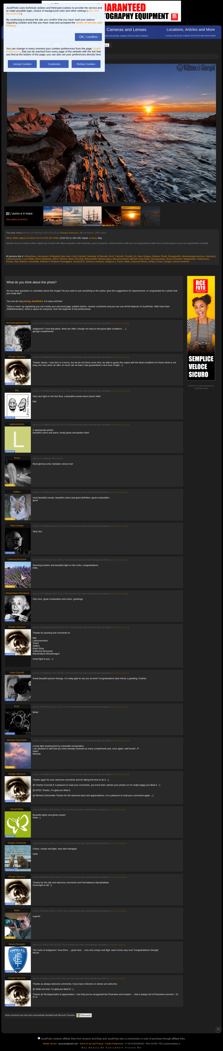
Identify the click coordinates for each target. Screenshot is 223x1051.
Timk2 (120, 261)
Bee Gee (65, 256)
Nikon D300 (12, 238)
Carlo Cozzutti (78, 256)
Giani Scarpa (144, 256)
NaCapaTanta (158, 259)
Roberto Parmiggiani (61, 261)
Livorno (93, 238)
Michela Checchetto (140, 259)
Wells (127, 261)
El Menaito (102, 256)
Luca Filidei (28, 259)
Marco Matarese (43, 259)
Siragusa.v (110, 261)
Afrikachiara (30, 256)
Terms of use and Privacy (91, 1043)
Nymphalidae (17, 809)
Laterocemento (13, 259)
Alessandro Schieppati (48, 256)
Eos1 (111, 256)
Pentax (9, 261)
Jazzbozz (211, 256)
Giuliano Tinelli (159, 256)
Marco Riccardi (75, 259)
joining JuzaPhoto (33, 301)
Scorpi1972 (79, 261)
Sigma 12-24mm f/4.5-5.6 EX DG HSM (38, 238)
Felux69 (119, 256)
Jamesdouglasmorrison (193, 256)
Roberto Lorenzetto (29, 261)
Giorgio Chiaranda (17, 842)
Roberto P (45, 261)
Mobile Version (50, 1043)
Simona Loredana (95, 261)
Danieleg (91, 256)
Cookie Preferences (114, 1043)
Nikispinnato (189, 259)
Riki (16, 261)
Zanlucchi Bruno (139, 261)
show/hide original (120, 323)
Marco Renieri (60, 259)
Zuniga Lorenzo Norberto (176, 261)
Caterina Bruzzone (16, 559)
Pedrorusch (203, 259)
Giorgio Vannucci (69, 232)
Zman (160, 261)
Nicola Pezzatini (174, 259)
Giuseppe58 (174, 256)
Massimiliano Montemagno (98, 259)
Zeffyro (152, 261)
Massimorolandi (121, 259)
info (205, 388)
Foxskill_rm (130, 256)
